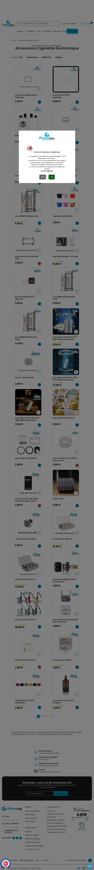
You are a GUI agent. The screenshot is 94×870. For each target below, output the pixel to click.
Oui (51, 177)
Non (42, 177)
